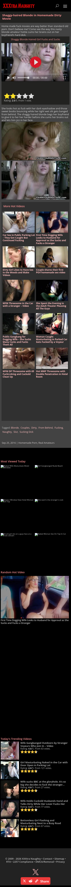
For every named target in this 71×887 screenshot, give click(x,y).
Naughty (7, 431)
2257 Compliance (23, 861)
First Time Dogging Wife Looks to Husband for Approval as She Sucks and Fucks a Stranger (35, 621)
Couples (25, 427)
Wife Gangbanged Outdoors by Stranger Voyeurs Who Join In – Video (44, 744)
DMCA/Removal (44, 861)
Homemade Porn (27, 442)
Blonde (15, 427)
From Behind (45, 427)
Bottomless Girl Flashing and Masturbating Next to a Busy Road (40, 822)
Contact (47, 858)
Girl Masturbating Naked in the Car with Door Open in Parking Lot (44, 764)
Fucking (59, 427)
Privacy (60, 861)
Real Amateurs (46, 442)
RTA (8, 861)
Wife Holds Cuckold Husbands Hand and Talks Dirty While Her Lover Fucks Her (44, 802)
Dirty (34, 427)
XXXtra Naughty (31, 858)
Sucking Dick (26, 431)
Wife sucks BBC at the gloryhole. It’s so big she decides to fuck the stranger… (43, 783)
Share (44, 881)
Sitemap (59, 858)
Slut (16, 431)
